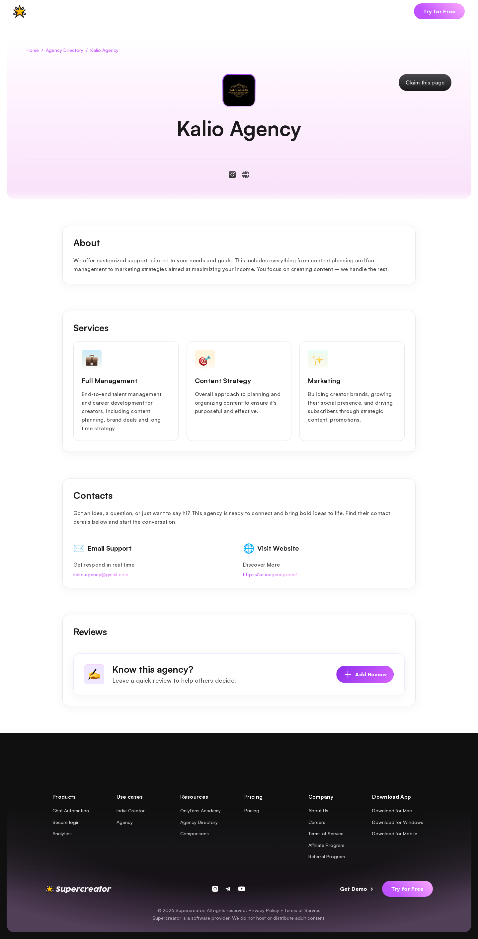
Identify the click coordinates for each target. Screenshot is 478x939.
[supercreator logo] (19, 11)
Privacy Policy (264, 910)
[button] (50, 11)
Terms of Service (302, 910)
